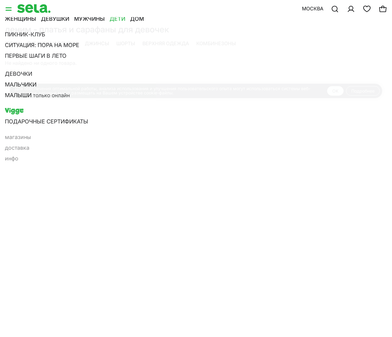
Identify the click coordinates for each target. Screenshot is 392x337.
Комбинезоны (216, 43)
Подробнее (363, 90)
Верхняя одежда (165, 43)
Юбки (12, 43)
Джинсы (97, 43)
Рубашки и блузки (52, 43)
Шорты (125, 43)
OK (335, 90)
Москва (312, 8)
